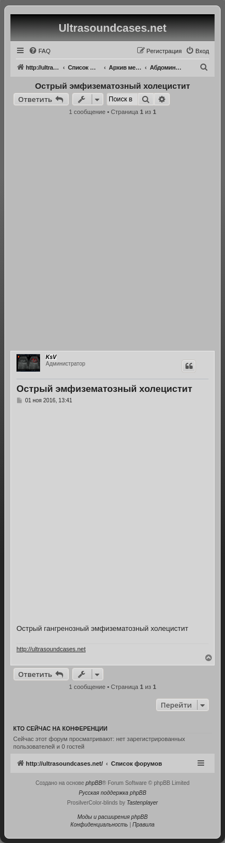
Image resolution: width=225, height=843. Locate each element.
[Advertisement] (112, 236)
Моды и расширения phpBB (112, 817)
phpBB (94, 783)
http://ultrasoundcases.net (51, 649)
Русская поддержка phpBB (112, 793)
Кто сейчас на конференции (60, 728)
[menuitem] (39, 51)
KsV (51, 357)
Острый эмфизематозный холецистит (112, 85)
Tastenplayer (142, 803)
